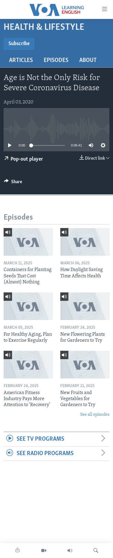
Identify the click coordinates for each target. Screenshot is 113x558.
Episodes (56, 60)
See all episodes (94, 414)
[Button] (13, 183)
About (88, 60)
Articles (21, 60)
